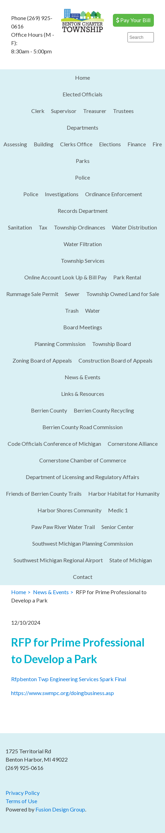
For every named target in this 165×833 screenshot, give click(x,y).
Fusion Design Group (60, 809)
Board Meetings (82, 327)
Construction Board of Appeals (115, 360)
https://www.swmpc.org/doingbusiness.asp (62, 692)
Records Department (83, 210)
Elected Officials (82, 94)
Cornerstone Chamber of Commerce (82, 460)
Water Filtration (83, 244)
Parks (83, 160)
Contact (82, 576)
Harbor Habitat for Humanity (123, 493)
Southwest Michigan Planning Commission (82, 543)
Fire (157, 144)
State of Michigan (130, 560)
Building (43, 144)
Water (92, 310)
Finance (136, 144)
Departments (82, 127)
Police (82, 177)
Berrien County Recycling (104, 410)
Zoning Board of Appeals (42, 360)
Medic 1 (118, 510)
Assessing (15, 144)
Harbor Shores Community (69, 510)
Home (82, 77)
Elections (110, 144)
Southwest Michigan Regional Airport (58, 560)
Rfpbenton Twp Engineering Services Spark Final (68, 679)
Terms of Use (21, 801)
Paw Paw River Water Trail (63, 526)
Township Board (111, 343)
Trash (72, 310)
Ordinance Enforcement (113, 194)
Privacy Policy (23, 792)
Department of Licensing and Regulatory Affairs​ (82, 477)
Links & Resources (82, 393)
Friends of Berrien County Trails (44, 493)
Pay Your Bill (133, 20)
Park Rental (127, 277)
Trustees (123, 110)
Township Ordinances (79, 227)
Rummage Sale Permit (32, 293)
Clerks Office (76, 144)
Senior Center (117, 526)
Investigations (62, 194)
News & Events (82, 377)
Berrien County (49, 410)
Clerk (37, 110)
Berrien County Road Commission (82, 427)
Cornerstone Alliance (133, 443)
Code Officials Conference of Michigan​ (54, 443)
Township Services (83, 260)
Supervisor (63, 110)
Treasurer (94, 110)
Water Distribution (134, 227)
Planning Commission (59, 343)
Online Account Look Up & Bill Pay (65, 277)
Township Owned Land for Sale (122, 293)
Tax (43, 227)
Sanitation (20, 227)
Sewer (72, 293)
